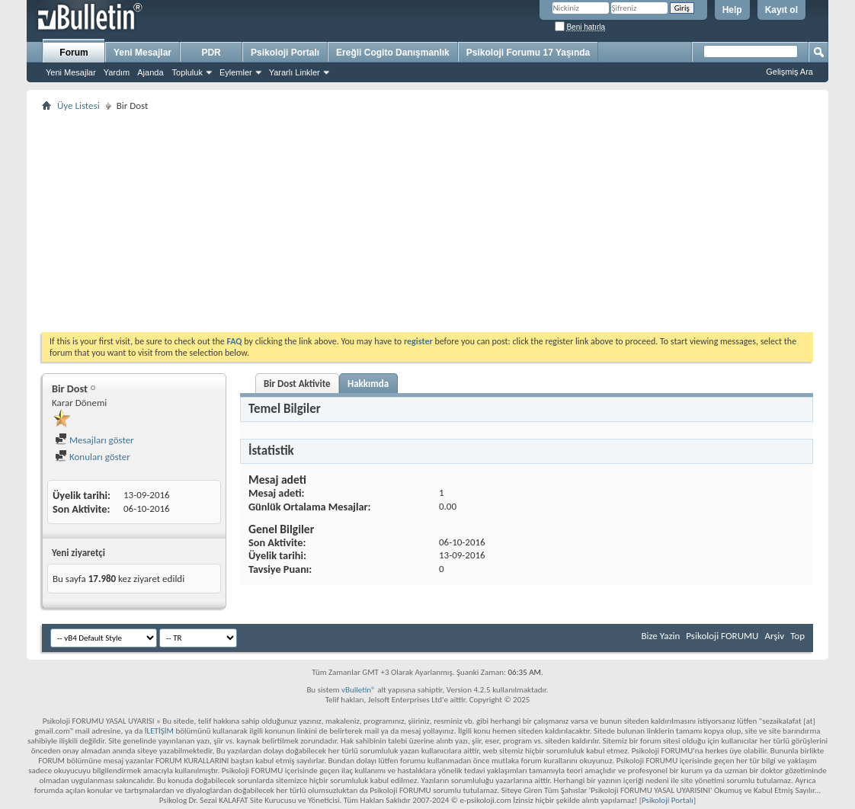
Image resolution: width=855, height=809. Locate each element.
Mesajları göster (94, 440)
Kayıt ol (781, 10)
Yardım (117, 72)
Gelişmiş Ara (789, 71)
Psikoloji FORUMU (722, 635)
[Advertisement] (427, 221)
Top (797, 635)
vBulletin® (358, 690)
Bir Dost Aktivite (297, 383)
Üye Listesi (78, 105)
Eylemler (235, 72)
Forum (73, 52)
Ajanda (150, 72)
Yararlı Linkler (294, 72)
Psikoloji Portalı (285, 52)
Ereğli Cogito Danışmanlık (393, 52)
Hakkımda (368, 383)
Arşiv (774, 635)
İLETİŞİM (159, 731)
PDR (210, 52)
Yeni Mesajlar (71, 72)
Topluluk (187, 72)
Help (732, 10)
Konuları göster (92, 456)
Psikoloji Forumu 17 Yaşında (528, 52)
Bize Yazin (660, 635)
